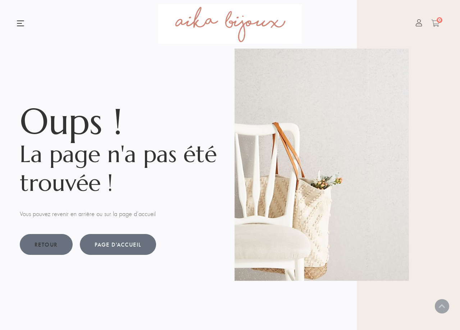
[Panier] (435, 23)
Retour (46, 244)
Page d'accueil (118, 244)
